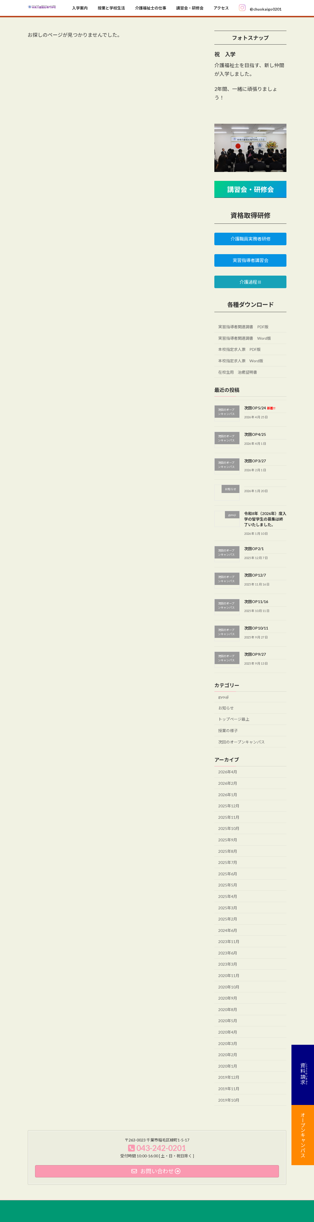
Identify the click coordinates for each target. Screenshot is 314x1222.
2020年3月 (227, 1043)
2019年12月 (228, 1077)
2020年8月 (227, 1009)
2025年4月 (227, 896)
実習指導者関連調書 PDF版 (243, 326)
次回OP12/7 (255, 575)
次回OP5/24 (259, 407)
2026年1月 (227, 794)
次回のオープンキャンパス (241, 741)
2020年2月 (227, 1054)
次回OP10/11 (256, 627)
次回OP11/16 (256, 601)
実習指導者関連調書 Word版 (244, 338)
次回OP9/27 (255, 654)
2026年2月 (227, 783)
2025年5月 (227, 885)
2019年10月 (228, 1099)
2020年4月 (227, 1032)
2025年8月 (227, 851)
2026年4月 (227, 771)
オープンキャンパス (303, 1135)
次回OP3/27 (255, 460)
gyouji (223, 696)
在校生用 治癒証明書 (237, 372)
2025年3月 (227, 907)
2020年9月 (227, 998)
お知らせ (226, 707)
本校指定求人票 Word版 (240, 360)
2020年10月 (228, 986)
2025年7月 (227, 862)
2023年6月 (227, 952)
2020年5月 (227, 1020)
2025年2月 (227, 919)
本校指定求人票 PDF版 (239, 349)
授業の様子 (228, 730)
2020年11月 (228, 975)
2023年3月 (227, 964)
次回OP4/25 (255, 434)
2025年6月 (227, 873)
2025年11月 (228, 817)
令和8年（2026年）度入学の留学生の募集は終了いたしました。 (265, 519)
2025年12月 (228, 805)
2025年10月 (228, 828)
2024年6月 (227, 930)
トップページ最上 (233, 719)
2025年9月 (227, 839)
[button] (250, 238)
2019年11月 (228, 1088)
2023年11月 (228, 941)
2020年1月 (227, 1065)
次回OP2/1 (254, 548)
